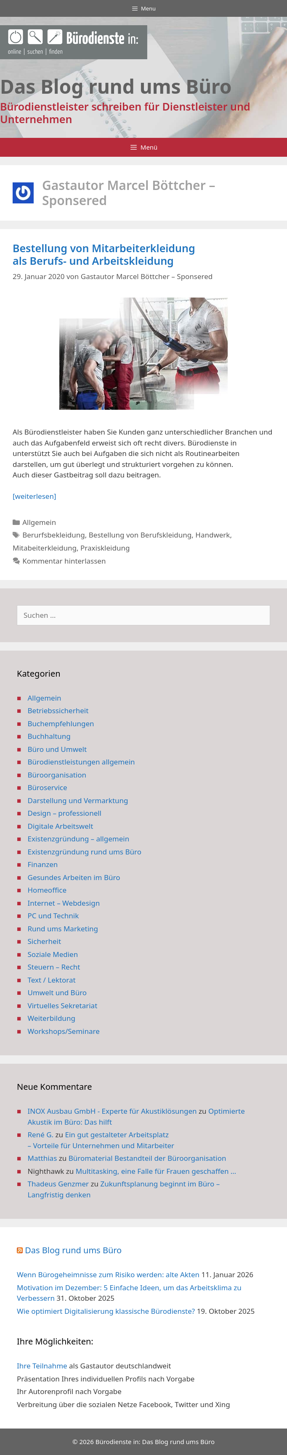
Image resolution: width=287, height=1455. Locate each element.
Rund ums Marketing (63, 928)
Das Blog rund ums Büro (73, 1250)
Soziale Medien (53, 954)
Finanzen (43, 864)
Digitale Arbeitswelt (60, 826)
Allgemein (39, 522)
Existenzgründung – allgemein (79, 838)
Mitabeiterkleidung (45, 548)
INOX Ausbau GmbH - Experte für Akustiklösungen (112, 1111)
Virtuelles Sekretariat (63, 1005)
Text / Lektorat (52, 980)
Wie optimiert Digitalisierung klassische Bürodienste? (106, 1311)
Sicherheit (44, 941)
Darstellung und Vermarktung (78, 800)
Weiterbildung (51, 1018)
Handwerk (212, 535)
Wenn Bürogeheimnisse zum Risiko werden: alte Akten (108, 1274)
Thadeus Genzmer (58, 1184)
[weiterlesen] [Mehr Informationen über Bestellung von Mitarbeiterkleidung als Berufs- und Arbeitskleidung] (34, 496)
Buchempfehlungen (61, 723)
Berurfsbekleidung (53, 535)
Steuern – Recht (54, 967)
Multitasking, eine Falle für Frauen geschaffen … (156, 1171)
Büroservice (47, 787)
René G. (41, 1134)
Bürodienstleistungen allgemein (81, 762)
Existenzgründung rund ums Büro (84, 852)
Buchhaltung (49, 736)
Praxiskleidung (105, 548)
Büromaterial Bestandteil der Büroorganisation (147, 1158)
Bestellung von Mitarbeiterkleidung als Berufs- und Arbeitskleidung (104, 254)
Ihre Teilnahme (42, 1366)
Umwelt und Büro (57, 992)
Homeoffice (47, 890)
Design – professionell (65, 813)
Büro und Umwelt (57, 749)
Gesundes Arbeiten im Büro (74, 877)
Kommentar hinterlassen (64, 561)
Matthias (42, 1158)
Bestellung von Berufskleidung (140, 535)
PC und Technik (53, 915)
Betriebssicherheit (58, 710)
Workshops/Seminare (64, 1031)
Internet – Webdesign (64, 903)
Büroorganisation (57, 775)
